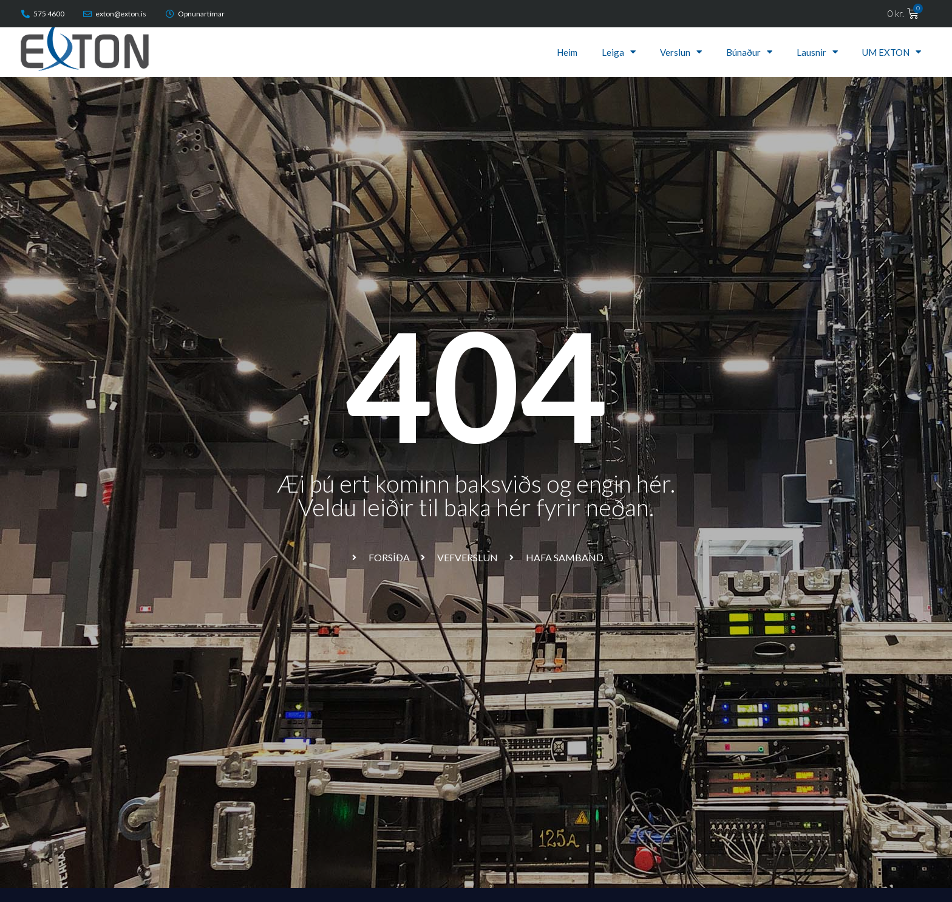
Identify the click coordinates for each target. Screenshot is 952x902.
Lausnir (817, 52)
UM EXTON (891, 52)
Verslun (681, 52)
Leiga (619, 52)
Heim (567, 52)
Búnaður (749, 52)
